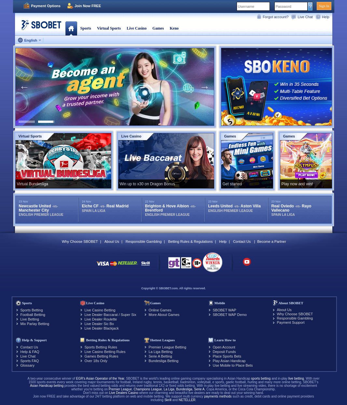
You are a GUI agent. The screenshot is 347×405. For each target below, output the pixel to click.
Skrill (168, 400)
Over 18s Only (96, 361)
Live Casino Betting (100, 310)
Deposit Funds (224, 352)
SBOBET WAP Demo (230, 315)
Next (205, 87)
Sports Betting (32, 310)
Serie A (199, 389)
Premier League (120, 389)
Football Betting (33, 315)
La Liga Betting (161, 352)
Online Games (160, 310)
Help (325, 17)
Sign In (324, 6)
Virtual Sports (109, 28)
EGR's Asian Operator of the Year (100, 378)
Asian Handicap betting (46, 385)
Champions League (148, 389)
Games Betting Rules (101, 356)
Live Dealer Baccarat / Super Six (110, 315)
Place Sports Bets (227, 356)
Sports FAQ (30, 361)
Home (71, 28)
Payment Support (291, 322)
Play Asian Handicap (229, 361)
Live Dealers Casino (123, 393)
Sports (85, 28)
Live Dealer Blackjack (102, 328)
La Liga (169, 389)
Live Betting (30, 319)
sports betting (261, 378)
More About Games (164, 315)
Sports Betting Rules (101, 347)
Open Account (224, 347)
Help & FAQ (30, 352)
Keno (174, 28)
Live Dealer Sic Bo (99, 324)
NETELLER (187, 400)
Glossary (28, 365)
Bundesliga (184, 389)
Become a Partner (271, 241)
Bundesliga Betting (164, 361)
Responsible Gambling (144, 241)
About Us (111, 241)
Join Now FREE (88, 6)
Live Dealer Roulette (101, 319)
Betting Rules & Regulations (190, 241)
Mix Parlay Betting (35, 324)
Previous (24, 87)
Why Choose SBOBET (80, 241)
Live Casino (136, 28)
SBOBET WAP (224, 310)
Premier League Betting (168, 347)
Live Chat (305, 17)
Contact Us (242, 241)
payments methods (218, 396)
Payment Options (46, 6)
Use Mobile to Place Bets (233, 365)
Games (158, 28)
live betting (296, 378)
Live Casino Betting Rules (105, 352)
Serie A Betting (160, 356)
